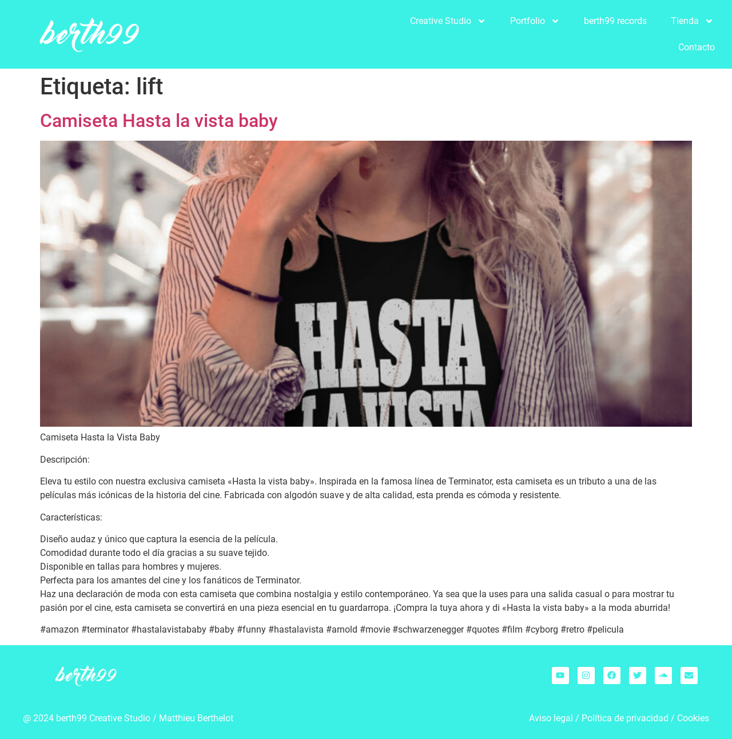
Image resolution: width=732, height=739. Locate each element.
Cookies (693, 718)
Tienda (692, 21)
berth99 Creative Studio (103, 718)
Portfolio (535, 21)
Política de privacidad (625, 718)
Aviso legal (551, 718)
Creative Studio (448, 21)
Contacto (696, 47)
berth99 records (615, 20)
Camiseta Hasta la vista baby (159, 121)
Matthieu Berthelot (196, 718)
